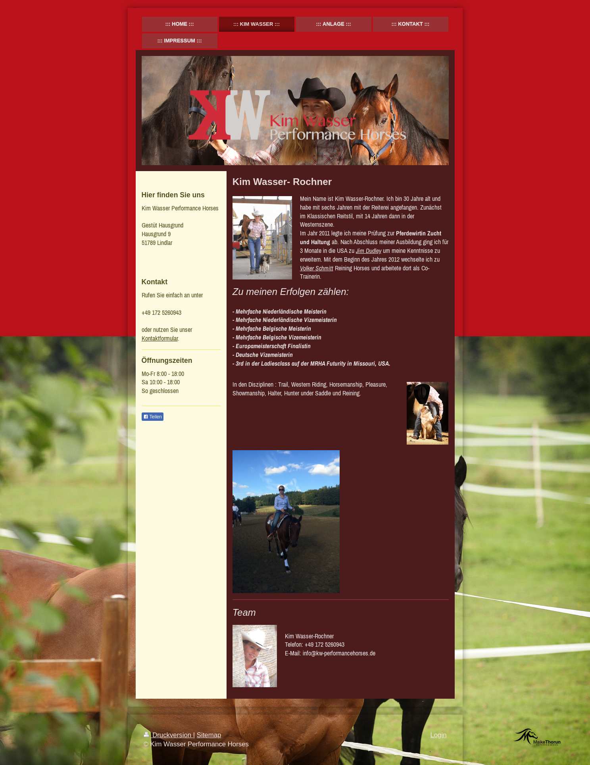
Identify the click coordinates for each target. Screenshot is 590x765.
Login (438, 735)
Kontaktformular (160, 338)
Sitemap (209, 735)
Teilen (152, 417)
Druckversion (168, 735)
